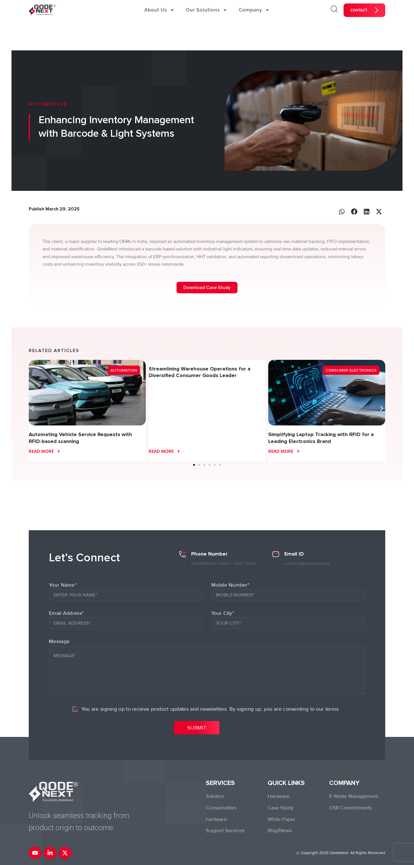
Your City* (222, 613)
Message (59, 641)
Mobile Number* (230, 585)
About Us (159, 10)
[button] (342, 211)
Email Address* (66, 613)
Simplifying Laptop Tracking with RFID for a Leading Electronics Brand (321, 437)
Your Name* (62, 585)
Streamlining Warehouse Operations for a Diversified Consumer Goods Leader (199, 372)
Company (254, 10)
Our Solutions (206, 10)
